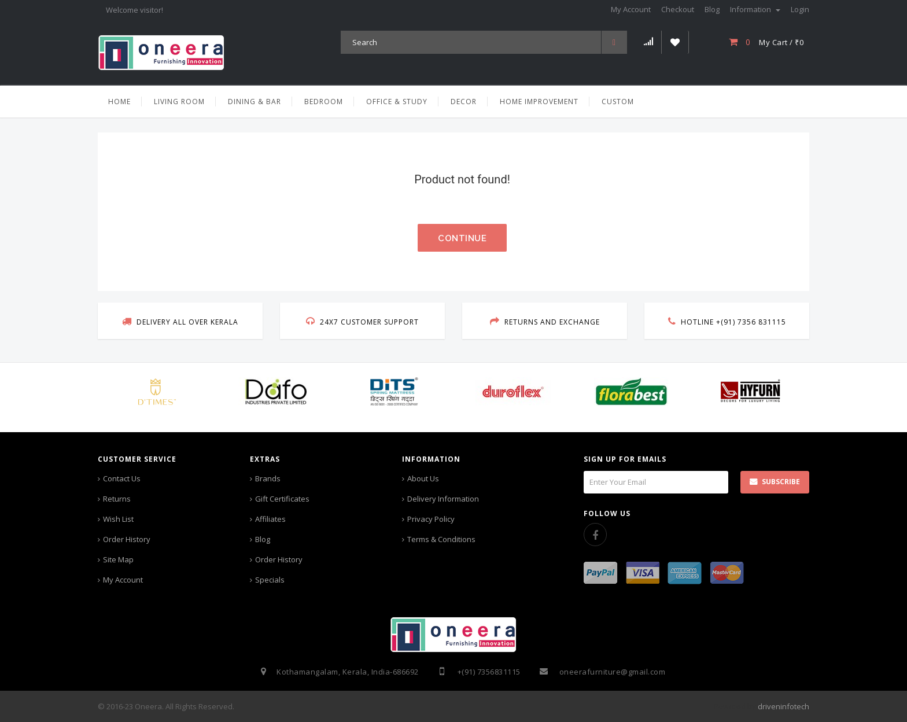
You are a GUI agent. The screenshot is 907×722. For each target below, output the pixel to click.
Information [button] (755, 9)
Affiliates (270, 519)
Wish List (118, 519)
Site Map (118, 559)
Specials (270, 579)
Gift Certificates (282, 498)
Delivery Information (443, 498)
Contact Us (122, 478)
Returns (117, 498)
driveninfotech (783, 706)
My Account (123, 579)
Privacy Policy (431, 519)
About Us (423, 478)
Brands (268, 478)
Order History (126, 539)
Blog (262, 539)
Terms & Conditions (441, 539)
